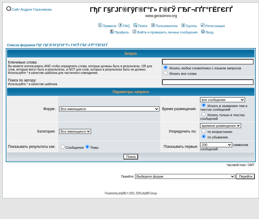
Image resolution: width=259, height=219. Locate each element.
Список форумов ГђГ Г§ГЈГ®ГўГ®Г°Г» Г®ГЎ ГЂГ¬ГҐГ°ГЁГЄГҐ (57, 45)
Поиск (140, 26)
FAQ (124, 26)
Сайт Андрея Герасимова (28, 9)
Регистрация (213, 26)
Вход (207, 32)
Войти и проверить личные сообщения (165, 32)
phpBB (122, 193)
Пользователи (164, 26)
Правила (107, 26)
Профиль (119, 32)
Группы (189, 26)
